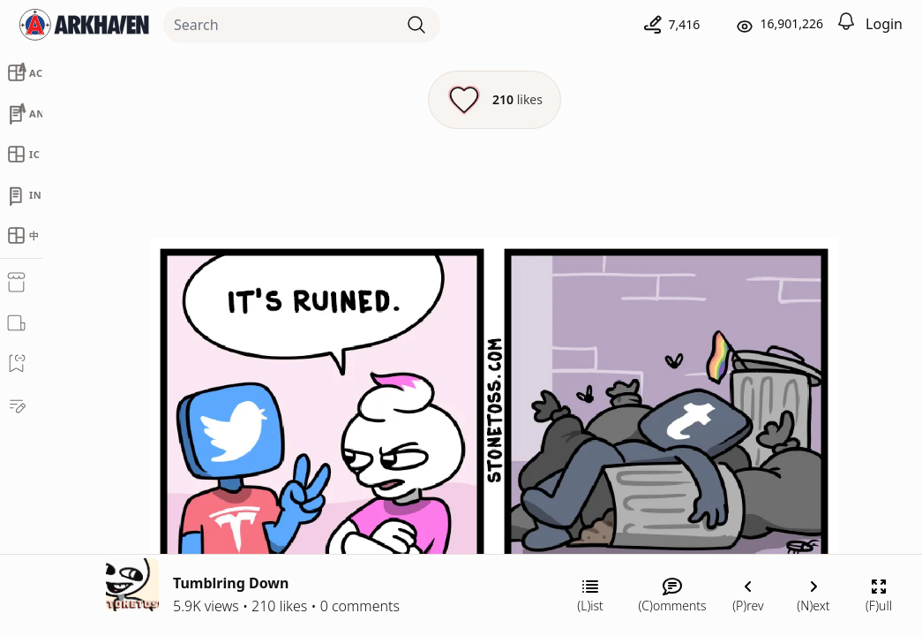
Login (884, 24)
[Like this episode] (494, 100)
